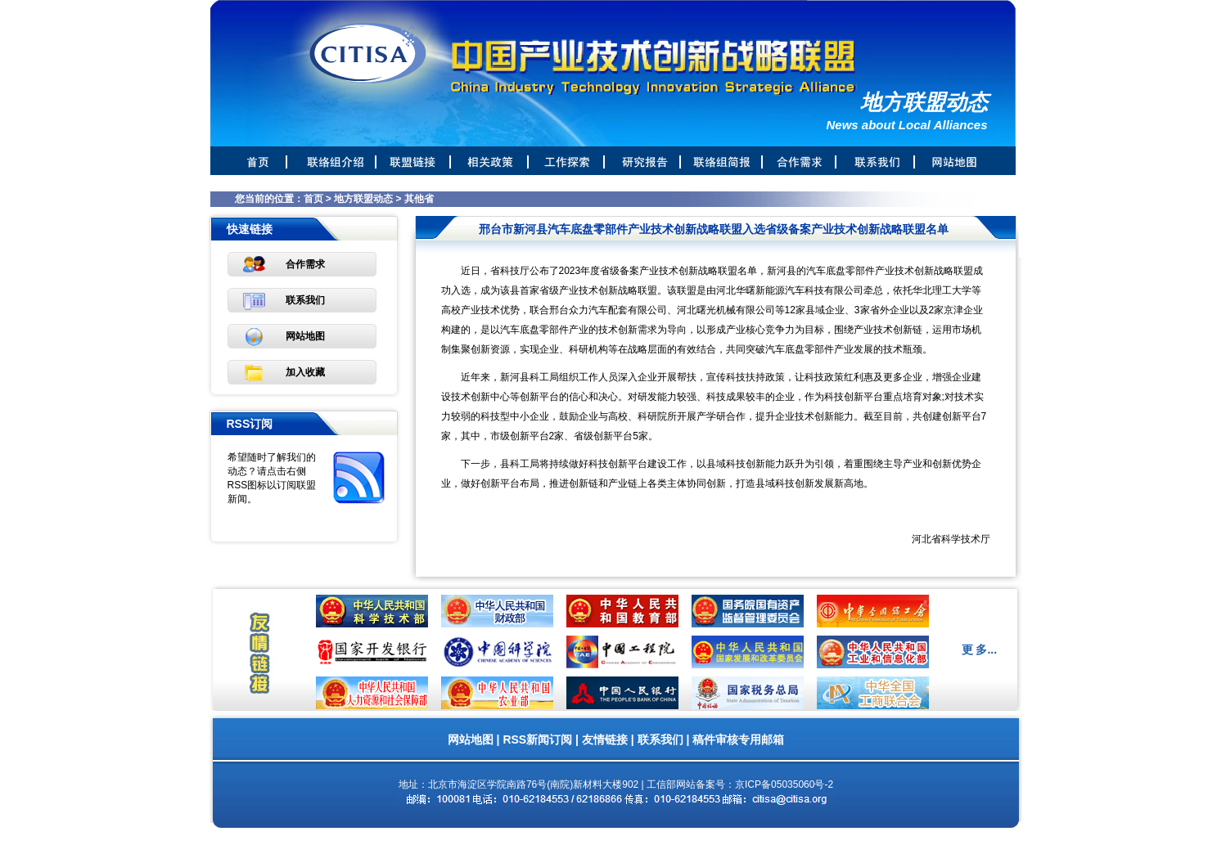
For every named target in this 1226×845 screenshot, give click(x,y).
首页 (313, 199)
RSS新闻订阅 (537, 739)
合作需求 (305, 264)
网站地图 (305, 336)
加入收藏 (305, 372)
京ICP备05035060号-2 (784, 784)
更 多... (980, 649)
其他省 (419, 199)
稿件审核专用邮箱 (738, 739)
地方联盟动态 (363, 199)
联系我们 (305, 300)
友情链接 (605, 739)
